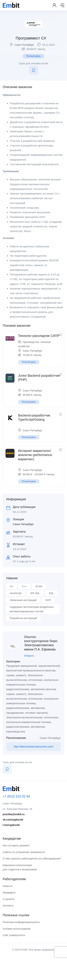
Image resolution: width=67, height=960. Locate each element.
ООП (48, 600)
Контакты (8, 905)
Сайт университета (14, 935)
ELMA (39, 586)
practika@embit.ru (14, 814)
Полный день (33, 56)
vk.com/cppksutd (13, 819)
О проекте (8, 899)
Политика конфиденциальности (21, 922)
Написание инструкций (23, 600)
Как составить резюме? (16, 845)
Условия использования (16, 928)
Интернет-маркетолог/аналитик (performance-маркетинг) (35, 455)
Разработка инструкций (23, 618)
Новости (7, 886)
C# (11, 586)
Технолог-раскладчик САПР (38, 336)
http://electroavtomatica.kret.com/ (33, 746)
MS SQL (35, 593)
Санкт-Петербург (24, 44)
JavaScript (15, 593)
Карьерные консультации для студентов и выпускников (20, 867)
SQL (51, 593)
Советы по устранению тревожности (24, 852)
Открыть (29, 655)
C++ (24, 586)
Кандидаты (9, 892)
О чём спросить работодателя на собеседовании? (32, 858)
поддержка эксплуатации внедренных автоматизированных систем (32, 609)
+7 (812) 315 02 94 (16, 796)
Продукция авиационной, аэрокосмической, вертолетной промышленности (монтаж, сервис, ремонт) (33, 670)
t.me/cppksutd (11, 825)
